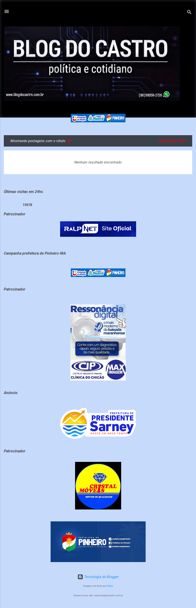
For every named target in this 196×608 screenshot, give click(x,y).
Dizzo (110, 586)
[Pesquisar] (189, 13)
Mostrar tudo (172, 141)
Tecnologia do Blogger (98, 577)
